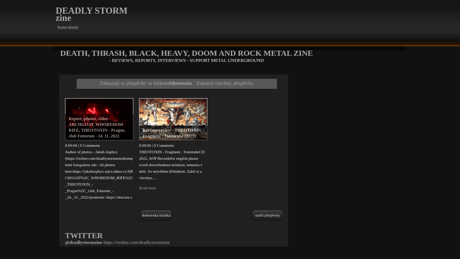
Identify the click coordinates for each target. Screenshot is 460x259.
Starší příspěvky (267, 215)
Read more (147, 188)
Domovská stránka (156, 215)
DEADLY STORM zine (92, 14)
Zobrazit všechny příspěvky (224, 83)
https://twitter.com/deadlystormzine (137, 242)
